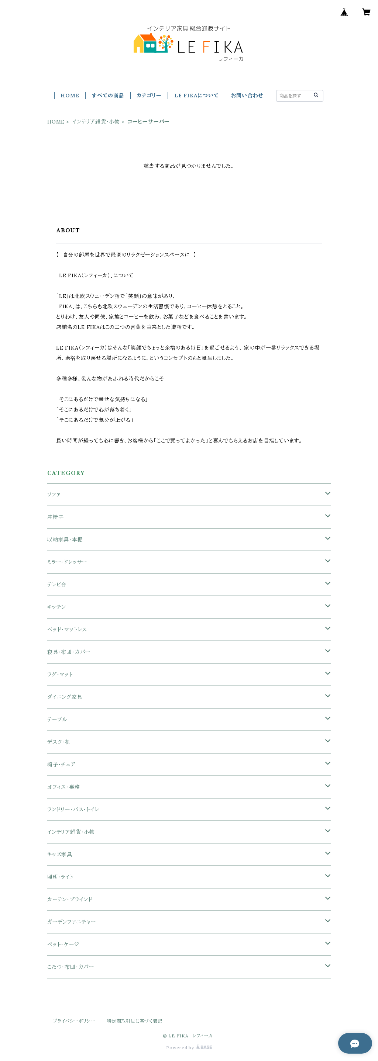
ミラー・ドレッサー (67, 562)
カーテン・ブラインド (70, 899)
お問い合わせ (247, 95)
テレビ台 (56, 584)
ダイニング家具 (65, 697)
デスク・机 (59, 742)
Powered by (189, 1047)
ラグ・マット (60, 674)
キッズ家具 (59, 854)
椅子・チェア (61, 764)
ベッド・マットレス (67, 629)
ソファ (54, 494)
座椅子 (55, 517)
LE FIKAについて (196, 95)
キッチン (56, 607)
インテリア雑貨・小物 (96, 121)
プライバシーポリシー (74, 1021)
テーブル (57, 719)
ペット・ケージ (63, 944)
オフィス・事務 (63, 787)
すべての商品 (108, 95)
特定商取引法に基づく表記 (134, 1021)
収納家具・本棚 (65, 539)
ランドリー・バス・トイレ (73, 809)
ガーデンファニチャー (71, 922)
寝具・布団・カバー (68, 652)
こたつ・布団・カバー (70, 967)
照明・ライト (60, 877)
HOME (70, 95)
